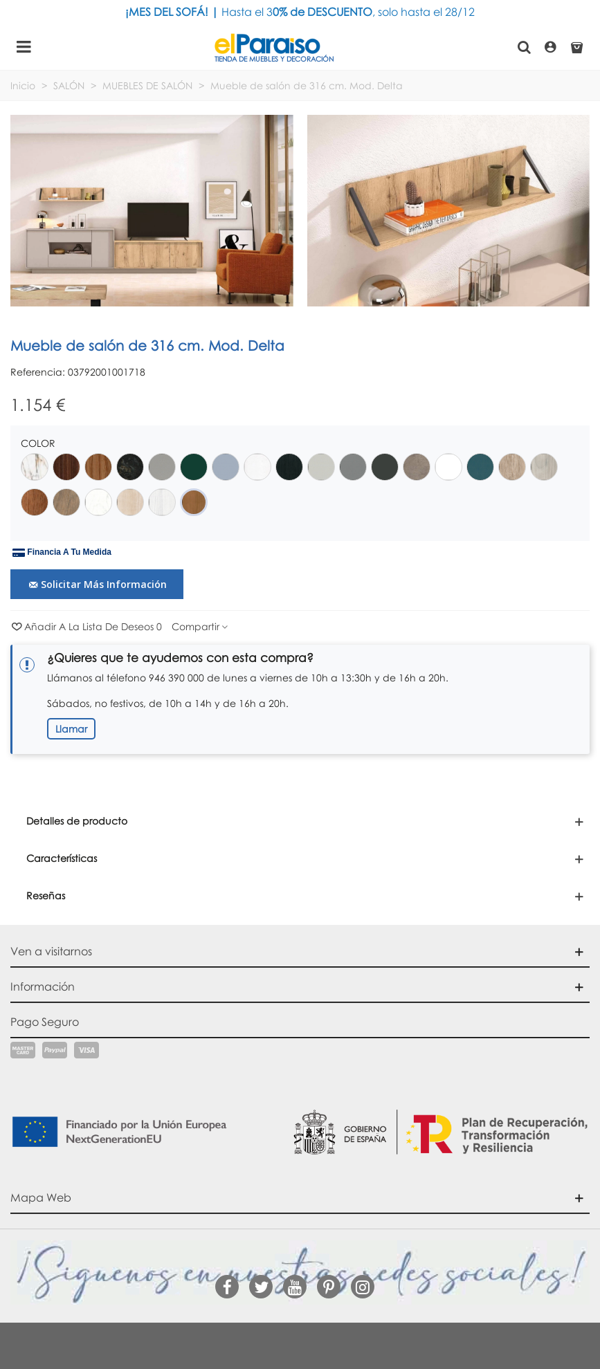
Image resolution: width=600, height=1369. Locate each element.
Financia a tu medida (61, 552)
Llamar (71, 729)
